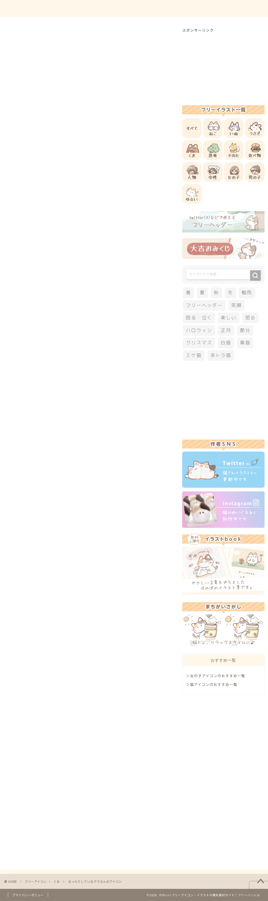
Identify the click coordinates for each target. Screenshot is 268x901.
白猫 (226, 342)
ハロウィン (199, 330)
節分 (245, 330)
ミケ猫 (193, 355)
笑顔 (236, 305)
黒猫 (245, 342)
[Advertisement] (104, 210)
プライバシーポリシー (28, 895)
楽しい (228, 317)
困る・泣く (199, 317)
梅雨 (247, 292)
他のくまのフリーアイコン (53, 319)
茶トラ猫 (220, 355)
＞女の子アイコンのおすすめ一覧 (215, 675)
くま (13, 35)
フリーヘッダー (204, 305)
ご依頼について (244, 8)
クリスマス (199, 342)
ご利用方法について (177, 8)
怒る (250, 317)
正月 (226, 330)
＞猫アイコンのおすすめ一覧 (211, 684)
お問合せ (212, 8)
